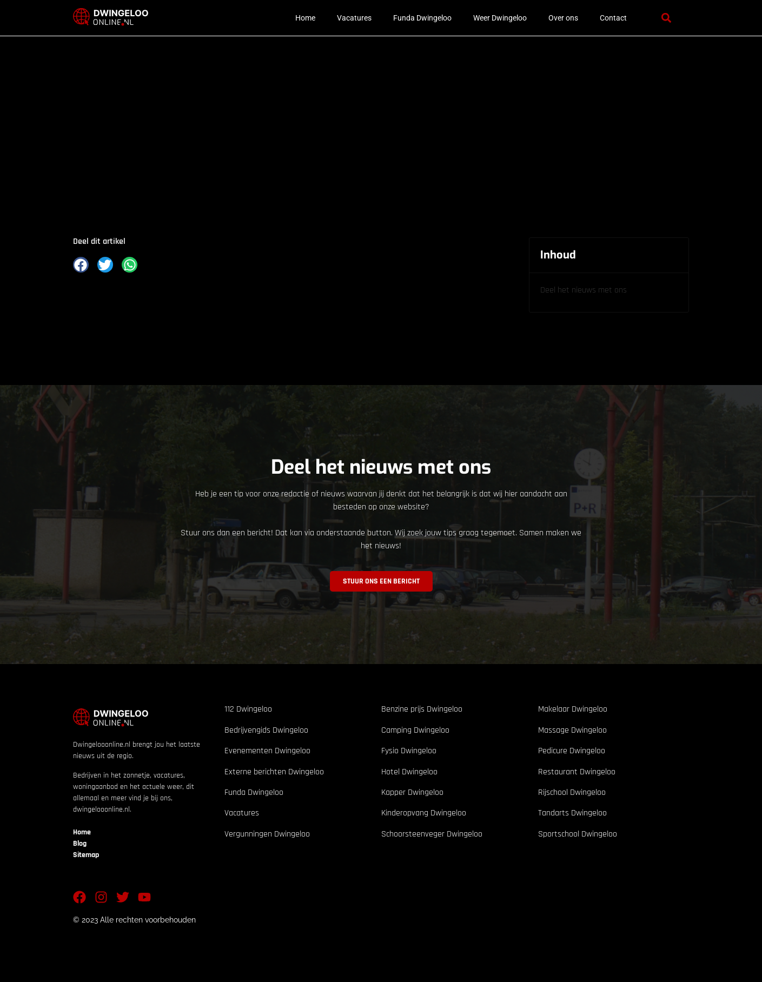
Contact (613, 18)
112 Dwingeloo (248, 709)
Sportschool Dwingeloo (577, 834)
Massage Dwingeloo (572, 730)
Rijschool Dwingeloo (572, 792)
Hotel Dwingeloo (409, 772)
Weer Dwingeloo (500, 18)
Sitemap (86, 855)
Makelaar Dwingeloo (572, 709)
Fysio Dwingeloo (408, 751)
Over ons (563, 18)
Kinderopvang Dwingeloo (423, 813)
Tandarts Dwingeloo (572, 813)
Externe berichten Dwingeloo (274, 772)
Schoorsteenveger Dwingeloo (431, 834)
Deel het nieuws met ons (583, 290)
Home (305, 18)
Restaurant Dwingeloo (576, 772)
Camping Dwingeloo (415, 730)
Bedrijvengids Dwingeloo (266, 730)
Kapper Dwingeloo (412, 792)
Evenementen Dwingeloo (267, 751)
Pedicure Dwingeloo (571, 751)
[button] (666, 18)
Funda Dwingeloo (422, 18)
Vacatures (354, 18)
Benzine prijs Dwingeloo (421, 709)
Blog (80, 843)
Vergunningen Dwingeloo (267, 834)
